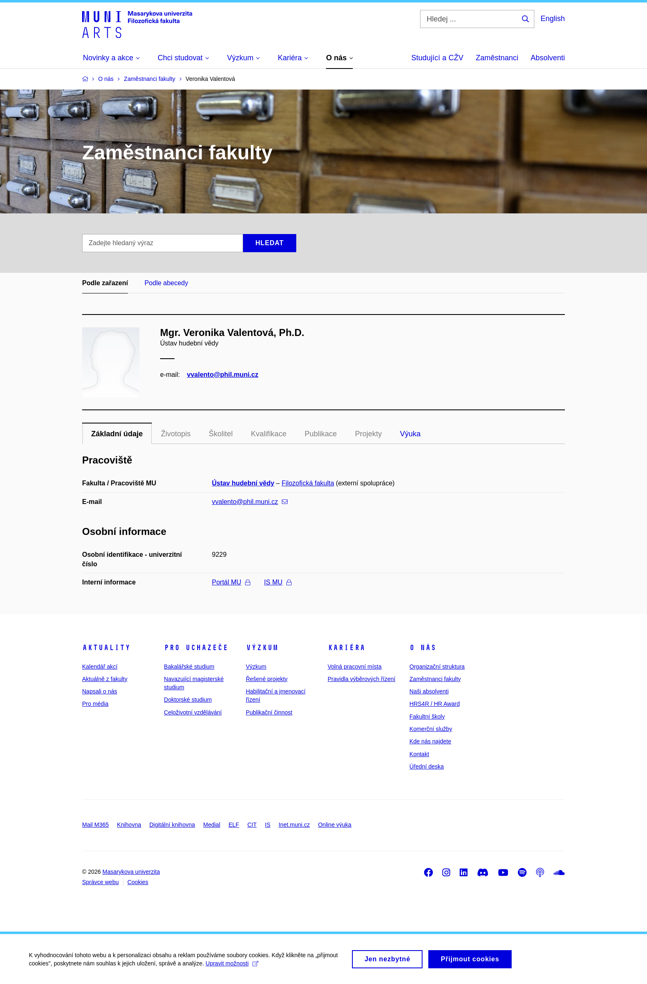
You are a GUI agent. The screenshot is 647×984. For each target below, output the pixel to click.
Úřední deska (426, 766)
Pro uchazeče (196, 647)
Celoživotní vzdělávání (193, 712)
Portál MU (231, 582)
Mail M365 (95, 824)
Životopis (176, 434)
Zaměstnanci (497, 58)
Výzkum (262, 647)
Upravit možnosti (231, 966)
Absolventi (548, 58)
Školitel (221, 434)
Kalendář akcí (100, 666)
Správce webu (100, 882)
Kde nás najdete (430, 741)
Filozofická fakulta (307, 483)
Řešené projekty (267, 679)
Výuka (410, 434)
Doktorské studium (188, 699)
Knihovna (129, 824)
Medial (211, 824)
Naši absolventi (429, 691)
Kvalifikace (268, 434)
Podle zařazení (105, 282)
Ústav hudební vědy (243, 483)
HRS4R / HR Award (434, 703)
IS (267, 824)
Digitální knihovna (172, 824)
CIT (252, 824)
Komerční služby (430, 729)
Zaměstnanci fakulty (435, 679)
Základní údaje (117, 434)
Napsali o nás (99, 691)
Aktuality (106, 647)
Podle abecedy (166, 282)
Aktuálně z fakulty (105, 679)
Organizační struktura (437, 666)
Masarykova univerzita (131, 871)
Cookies (138, 882)
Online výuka (335, 824)
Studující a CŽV (437, 58)
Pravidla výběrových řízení (361, 679)
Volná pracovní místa (355, 666)
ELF (234, 824)
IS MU (277, 582)
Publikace (321, 434)
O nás (422, 647)
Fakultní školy (427, 716)
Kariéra (346, 647)
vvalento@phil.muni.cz (222, 374)
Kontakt (419, 754)
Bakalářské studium (189, 666)
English (553, 18)
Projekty (368, 434)
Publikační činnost (269, 712)
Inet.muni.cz (294, 824)
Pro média (95, 703)
